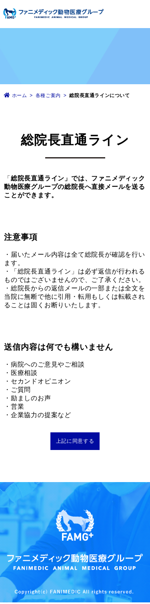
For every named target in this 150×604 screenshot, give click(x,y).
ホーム (19, 95)
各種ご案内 (49, 95)
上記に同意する (75, 441)
